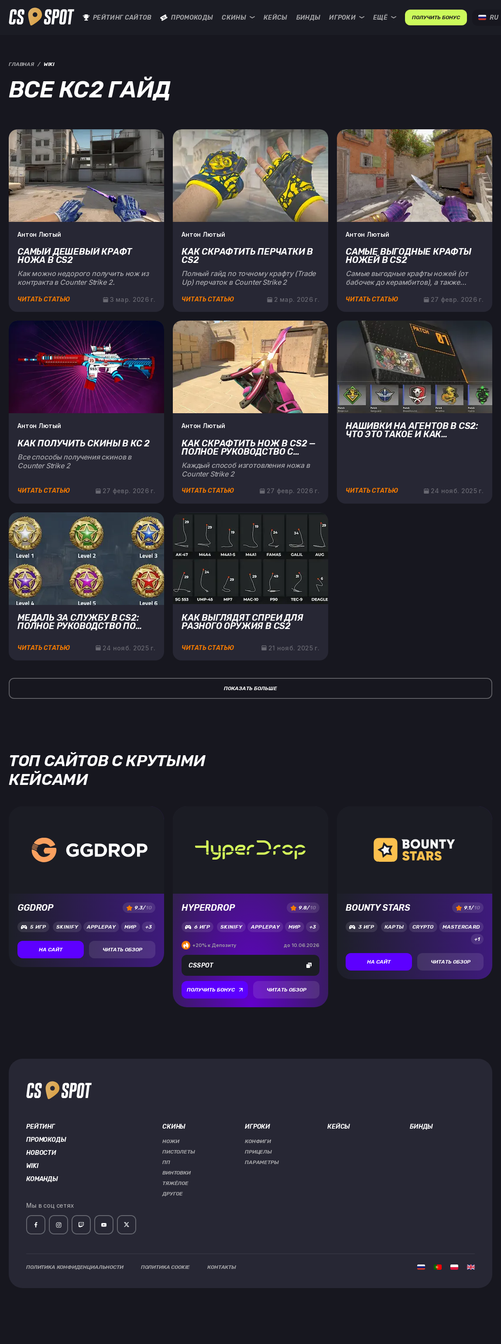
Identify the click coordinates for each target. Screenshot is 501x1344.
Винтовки (176, 1172)
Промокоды (186, 17)
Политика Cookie (165, 1267)
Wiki (32, 1166)
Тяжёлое (175, 1183)
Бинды (308, 17)
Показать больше (250, 688)
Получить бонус (215, 990)
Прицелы (258, 1151)
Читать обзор (122, 950)
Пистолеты (178, 1151)
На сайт (50, 950)
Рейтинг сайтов (117, 17)
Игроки (346, 17)
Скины (238, 17)
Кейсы (276, 17)
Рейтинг (40, 1127)
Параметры (262, 1162)
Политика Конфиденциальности (75, 1267)
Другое (172, 1193)
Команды (42, 1179)
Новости (41, 1153)
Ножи (170, 1141)
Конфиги (258, 1141)
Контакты (221, 1267)
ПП (166, 1162)
